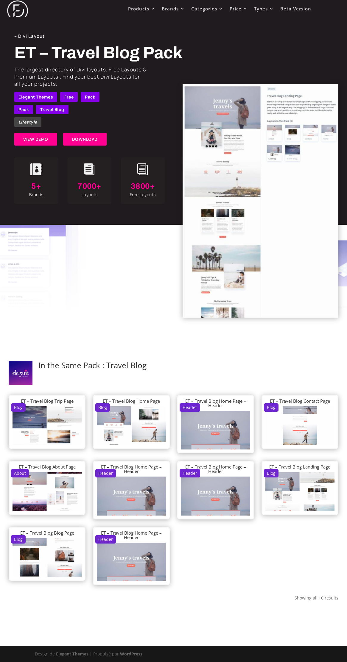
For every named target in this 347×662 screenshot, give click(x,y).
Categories (204, 9)
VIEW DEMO (35, 139)
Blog (18, 407)
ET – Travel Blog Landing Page (299, 467)
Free (69, 97)
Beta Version (295, 9)
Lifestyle (27, 122)
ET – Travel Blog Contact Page (300, 401)
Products (138, 9)
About (20, 473)
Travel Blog (52, 109)
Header (190, 407)
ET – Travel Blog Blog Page (47, 533)
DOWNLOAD (85, 139)
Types (261, 9)
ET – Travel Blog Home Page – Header (215, 403)
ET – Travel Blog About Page (47, 467)
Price (236, 9)
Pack (90, 97)
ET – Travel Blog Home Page (131, 401)
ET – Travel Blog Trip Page (47, 401)
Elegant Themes (35, 97)
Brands (170, 9)
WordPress (131, 654)
